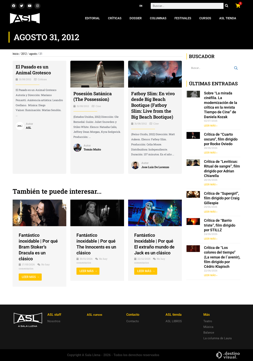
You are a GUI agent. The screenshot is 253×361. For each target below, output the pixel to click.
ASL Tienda (227, 18)
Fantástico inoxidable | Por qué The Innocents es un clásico (96, 249)
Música (208, 327)
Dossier (136, 18)
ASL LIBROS (174, 321)
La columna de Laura (217, 338)
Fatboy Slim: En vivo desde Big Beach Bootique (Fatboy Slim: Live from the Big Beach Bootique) (153, 108)
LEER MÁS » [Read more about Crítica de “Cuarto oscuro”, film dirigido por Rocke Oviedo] (210, 152)
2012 (25, 54)
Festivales (182, 18)
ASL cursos (95, 315)
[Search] (227, 6)
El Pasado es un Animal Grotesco (35, 69)
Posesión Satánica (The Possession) (94, 96)
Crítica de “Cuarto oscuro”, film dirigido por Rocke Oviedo (221, 139)
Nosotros (53, 321)
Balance (208, 333)
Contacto (132, 321)
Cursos (205, 18)
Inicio (16, 54)
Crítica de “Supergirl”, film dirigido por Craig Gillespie (221, 199)
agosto (34, 54)
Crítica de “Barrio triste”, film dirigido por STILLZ (219, 226)
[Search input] (211, 68)
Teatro (207, 321)
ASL (29, 127)
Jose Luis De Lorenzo (156, 173)
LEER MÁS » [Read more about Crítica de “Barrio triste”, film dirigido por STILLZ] (210, 239)
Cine (98, 106)
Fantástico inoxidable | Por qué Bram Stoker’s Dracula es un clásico (39, 252)
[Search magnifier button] (236, 68)
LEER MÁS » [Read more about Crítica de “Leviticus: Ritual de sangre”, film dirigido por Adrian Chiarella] (210, 185)
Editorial (92, 18)
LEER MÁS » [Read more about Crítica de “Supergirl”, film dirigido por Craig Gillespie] (210, 212)
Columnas (158, 18)
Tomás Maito (93, 149)
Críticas (114, 18)
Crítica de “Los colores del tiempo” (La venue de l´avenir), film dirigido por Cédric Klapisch (222, 258)
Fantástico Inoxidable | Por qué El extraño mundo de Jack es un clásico (154, 252)
